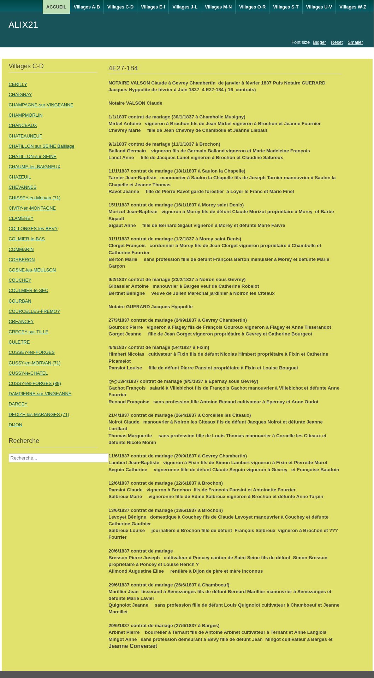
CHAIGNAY (20, 94)
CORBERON (22, 259)
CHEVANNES (23, 187)
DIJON (15, 424)
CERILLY (18, 84)
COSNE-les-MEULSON (32, 270)
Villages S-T (285, 7)
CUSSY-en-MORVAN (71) (35, 363)
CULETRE (19, 342)
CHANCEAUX (23, 125)
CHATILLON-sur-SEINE (33, 156)
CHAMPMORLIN (26, 115)
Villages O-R (252, 7)
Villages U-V (319, 7)
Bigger (319, 42)
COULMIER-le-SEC (28, 290)
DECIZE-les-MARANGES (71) (39, 414)
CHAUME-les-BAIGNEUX (34, 166)
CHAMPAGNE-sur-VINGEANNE (41, 104)
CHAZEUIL (20, 177)
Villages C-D (120, 7)
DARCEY (18, 404)
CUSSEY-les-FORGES (32, 352)
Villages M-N (218, 7)
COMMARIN (21, 249)
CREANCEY (21, 321)
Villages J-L (184, 7)
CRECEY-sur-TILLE (29, 331)
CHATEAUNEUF (25, 136)
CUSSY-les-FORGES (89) (35, 383)
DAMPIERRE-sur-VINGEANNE (40, 393)
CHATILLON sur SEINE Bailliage (42, 146)
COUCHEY (20, 280)
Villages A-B (87, 7)
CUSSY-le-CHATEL (28, 373)
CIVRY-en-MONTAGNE (32, 208)
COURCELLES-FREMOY (34, 311)
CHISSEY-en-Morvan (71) (35, 197)
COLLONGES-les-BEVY (33, 228)
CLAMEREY (21, 218)
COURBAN (20, 301)
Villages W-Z (352, 7)
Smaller (355, 42)
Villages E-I (153, 7)
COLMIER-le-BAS (27, 238)
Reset (337, 42)
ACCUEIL (56, 7)
